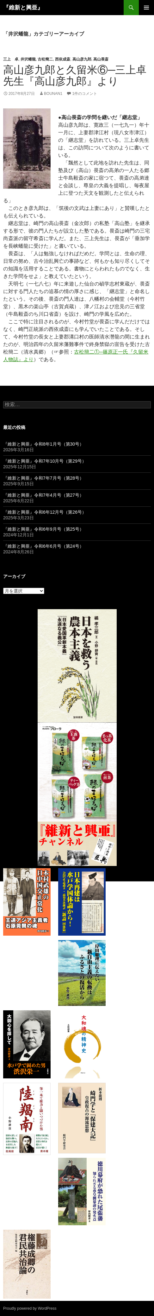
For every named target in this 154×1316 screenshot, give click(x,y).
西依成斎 (62, 59)
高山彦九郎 (81, 59)
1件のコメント (84, 93)
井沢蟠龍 (28, 59)
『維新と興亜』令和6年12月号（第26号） (44, 512)
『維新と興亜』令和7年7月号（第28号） (43, 478)
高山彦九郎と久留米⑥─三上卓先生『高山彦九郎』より (74, 75)
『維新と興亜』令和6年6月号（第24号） (43, 546)
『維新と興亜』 (23, 7)
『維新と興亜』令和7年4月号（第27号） (43, 495)
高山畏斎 (100, 59)
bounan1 (53, 93)
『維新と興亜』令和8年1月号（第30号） (43, 444)
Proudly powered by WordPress (30, 1308)
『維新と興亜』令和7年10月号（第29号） (44, 461)
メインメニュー (146, 7)
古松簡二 (45, 59)
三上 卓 (10, 59)
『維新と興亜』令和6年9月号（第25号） (43, 529)
